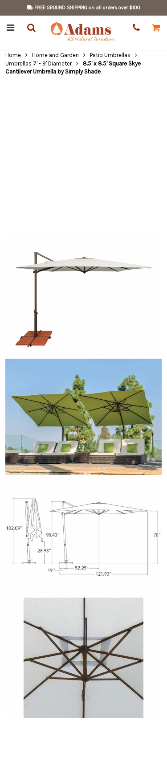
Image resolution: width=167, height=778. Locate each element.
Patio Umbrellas (110, 55)
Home (13, 55)
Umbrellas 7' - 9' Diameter (38, 63)
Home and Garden (55, 55)
